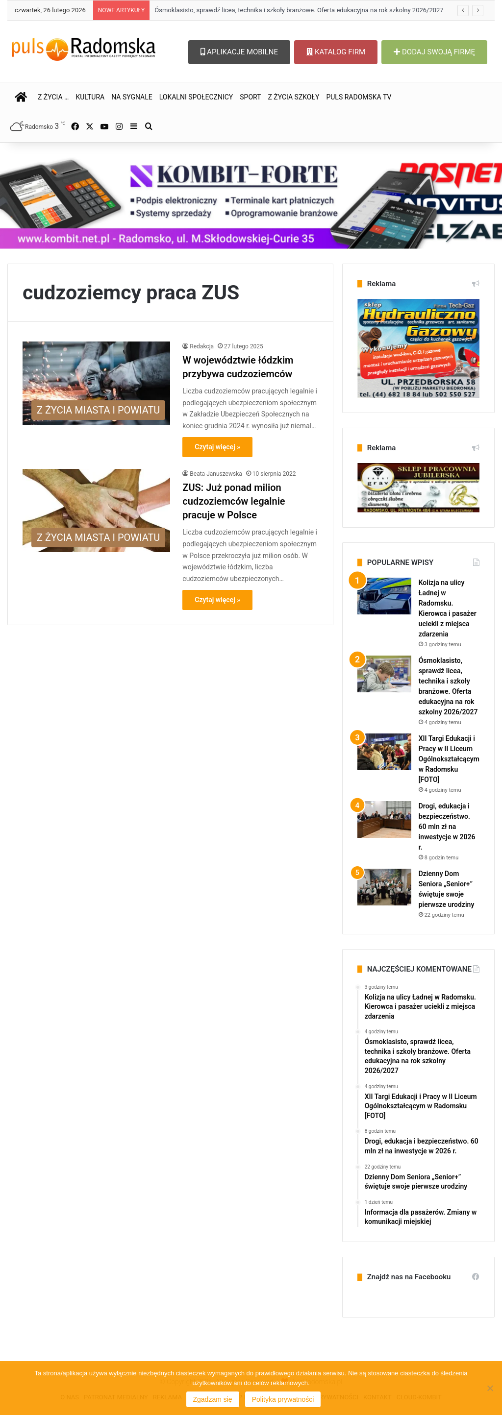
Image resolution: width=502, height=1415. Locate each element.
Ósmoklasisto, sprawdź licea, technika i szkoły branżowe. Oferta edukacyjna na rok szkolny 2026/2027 (298, 10)
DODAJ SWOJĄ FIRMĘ (434, 52)
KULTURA (89, 97)
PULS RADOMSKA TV (358, 97)
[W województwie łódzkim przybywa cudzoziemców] (96, 383)
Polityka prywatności (283, 1399)
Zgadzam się (212, 1399)
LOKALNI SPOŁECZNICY (196, 97)
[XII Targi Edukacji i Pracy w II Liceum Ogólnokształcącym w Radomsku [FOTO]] (384, 751)
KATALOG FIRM (335, 52)
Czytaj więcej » (217, 447)
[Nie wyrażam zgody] (490, 1388)
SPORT (250, 97)
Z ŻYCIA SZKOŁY (293, 97)
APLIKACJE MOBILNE (239, 52)
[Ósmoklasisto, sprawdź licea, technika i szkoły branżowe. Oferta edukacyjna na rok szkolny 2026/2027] (384, 674)
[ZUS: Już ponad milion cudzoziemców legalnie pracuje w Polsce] (96, 510)
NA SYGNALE (131, 97)
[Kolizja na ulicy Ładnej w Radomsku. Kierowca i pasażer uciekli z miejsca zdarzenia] (384, 596)
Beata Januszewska (216, 473)
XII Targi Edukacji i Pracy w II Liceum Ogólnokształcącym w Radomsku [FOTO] (449, 758)
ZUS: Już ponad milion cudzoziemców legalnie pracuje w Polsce (233, 501)
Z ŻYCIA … (53, 97)
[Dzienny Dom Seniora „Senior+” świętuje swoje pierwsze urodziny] (384, 887)
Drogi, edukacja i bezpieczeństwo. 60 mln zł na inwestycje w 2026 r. (447, 826)
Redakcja (202, 346)
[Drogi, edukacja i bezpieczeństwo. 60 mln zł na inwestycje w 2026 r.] (384, 819)
